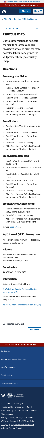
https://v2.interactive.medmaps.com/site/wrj (22, 304)
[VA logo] (3, 11)
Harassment (6, 410)
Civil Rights (19, 403)
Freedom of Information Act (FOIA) (15, 407)
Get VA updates (7, 375)
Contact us (5, 351)
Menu (38, 11)
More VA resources (8, 367)
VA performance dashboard (22, 424)
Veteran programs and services (13, 359)
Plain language (7, 414)
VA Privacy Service (8, 421)
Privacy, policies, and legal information (17, 417)
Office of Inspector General (25, 410)
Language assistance (9, 383)
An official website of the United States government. (23, 1)
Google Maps (15, 227)
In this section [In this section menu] (22, 28)
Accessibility (6, 403)
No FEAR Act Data (26, 421)
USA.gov (4, 424)
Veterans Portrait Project (11, 428)
